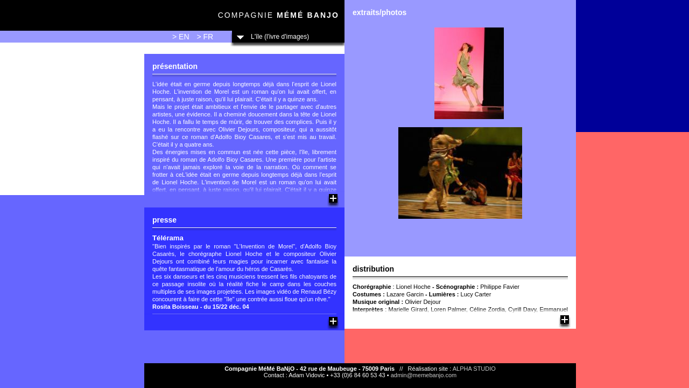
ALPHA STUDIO (474, 368)
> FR (204, 36)
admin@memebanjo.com (423, 375)
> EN (180, 36)
